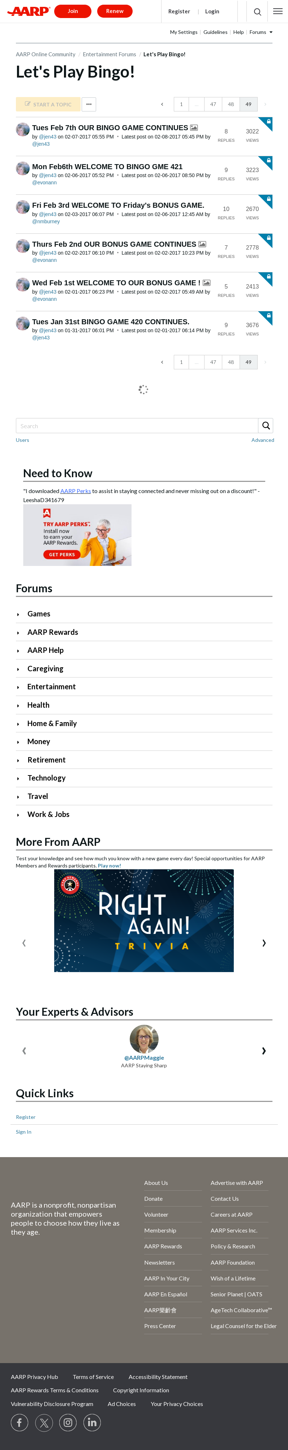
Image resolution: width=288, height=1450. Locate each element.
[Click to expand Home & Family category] (21, 724)
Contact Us (225, 1198)
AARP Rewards (52, 632)
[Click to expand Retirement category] (21, 760)
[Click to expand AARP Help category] (21, 651)
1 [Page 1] (181, 104)
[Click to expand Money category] (21, 742)
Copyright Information (141, 1390)
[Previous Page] (163, 104)
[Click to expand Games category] (21, 614)
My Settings (184, 32)
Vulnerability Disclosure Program (52, 1403)
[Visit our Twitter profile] (44, 1423)
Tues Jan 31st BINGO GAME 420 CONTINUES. (110, 322)
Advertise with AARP (237, 1182)
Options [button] (89, 104)
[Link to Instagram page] (68, 1423)
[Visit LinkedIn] (92, 1423)
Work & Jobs (48, 814)
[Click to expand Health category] (21, 706)
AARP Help (45, 650)
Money (38, 741)
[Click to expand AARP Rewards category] (21, 633)
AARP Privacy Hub (34, 1376)
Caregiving (45, 668)
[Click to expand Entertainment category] (21, 687)
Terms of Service (93, 1376)
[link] (48, 104)
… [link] (196, 104)
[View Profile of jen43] (47, 137)
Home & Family (52, 723)
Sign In (23, 1132)
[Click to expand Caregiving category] (21, 669)
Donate (153, 1198)
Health (38, 704)
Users (22, 440)
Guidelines (215, 32)
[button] (278, 11)
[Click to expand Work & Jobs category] (21, 815)
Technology (46, 777)
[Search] (144, 425)
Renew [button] (115, 11)
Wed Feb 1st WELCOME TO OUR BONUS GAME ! (117, 283)
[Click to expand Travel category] (21, 797)
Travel (37, 796)
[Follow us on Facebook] (20, 1423)
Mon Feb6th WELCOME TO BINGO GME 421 (107, 167)
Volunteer (156, 1214)
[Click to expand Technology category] (21, 778)
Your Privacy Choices (177, 1403)
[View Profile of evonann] (44, 182)
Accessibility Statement (158, 1376)
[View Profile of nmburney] (46, 221)
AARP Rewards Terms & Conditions (55, 1390)
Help (238, 32)
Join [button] (73, 11)
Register (179, 11)
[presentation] (24, 941)
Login (212, 11)
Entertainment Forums (109, 54)
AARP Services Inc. (234, 1230)
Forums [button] (258, 32)
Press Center (160, 1325)
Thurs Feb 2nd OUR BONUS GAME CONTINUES (115, 244)
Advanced (263, 440)
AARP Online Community (46, 54)
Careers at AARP (232, 1214)
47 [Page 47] (213, 104)
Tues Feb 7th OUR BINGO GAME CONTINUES (111, 128)
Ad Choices (122, 1403)
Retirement (46, 759)
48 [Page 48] (231, 104)
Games (38, 613)
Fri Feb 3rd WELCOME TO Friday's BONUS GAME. (118, 205)
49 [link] (249, 104)
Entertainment (51, 686)
